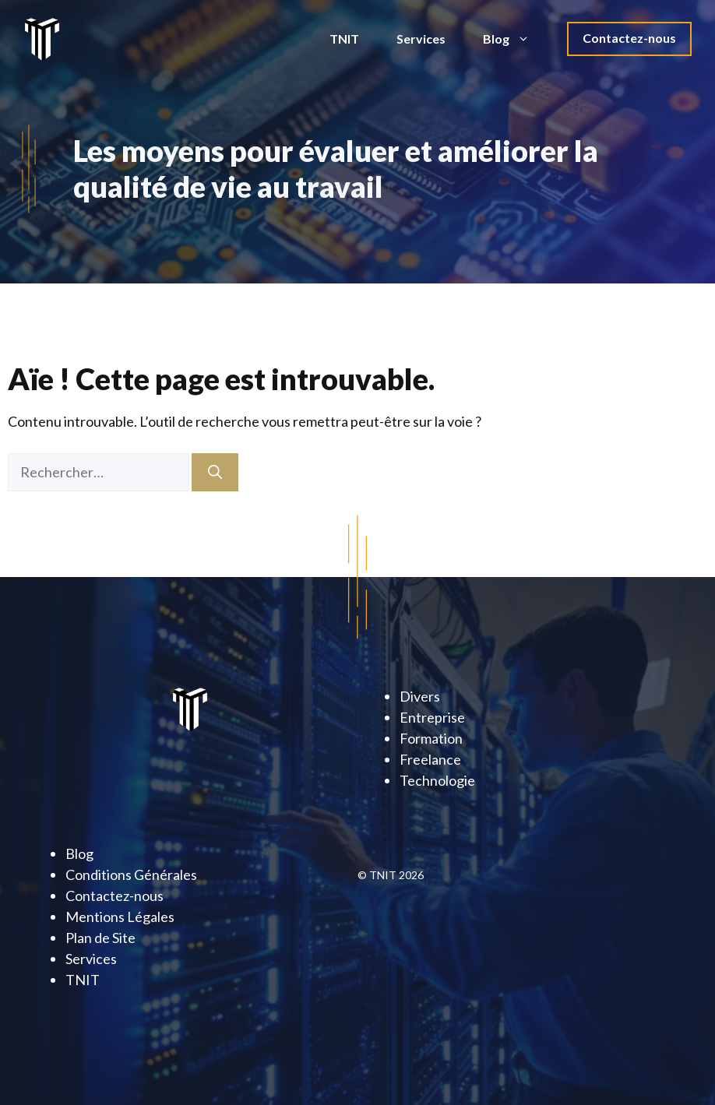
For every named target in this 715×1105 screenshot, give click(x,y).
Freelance (430, 759)
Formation (431, 738)
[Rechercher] (215, 472)
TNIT (344, 38)
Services (421, 38)
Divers (420, 696)
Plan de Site (100, 937)
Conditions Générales (131, 874)
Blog (515, 39)
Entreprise (432, 717)
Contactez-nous (629, 37)
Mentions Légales (119, 916)
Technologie (437, 780)
